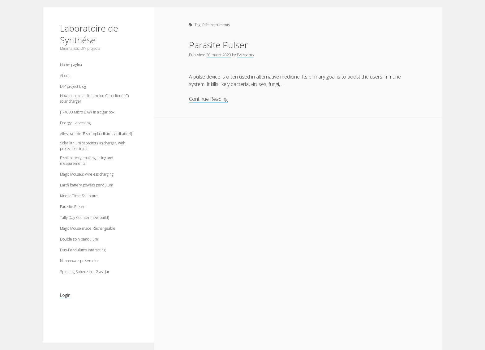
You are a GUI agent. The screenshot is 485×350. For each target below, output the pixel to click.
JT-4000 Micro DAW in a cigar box (87, 112)
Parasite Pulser (72, 206)
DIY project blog (73, 86)
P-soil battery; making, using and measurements (86, 160)
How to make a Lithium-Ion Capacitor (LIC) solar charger (94, 98)
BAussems (245, 55)
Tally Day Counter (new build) (84, 217)
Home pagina (71, 64)
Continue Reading (208, 99)
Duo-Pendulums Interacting (82, 250)
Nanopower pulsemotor (79, 260)
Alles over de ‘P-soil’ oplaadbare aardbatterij (96, 133)
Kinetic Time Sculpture (79, 195)
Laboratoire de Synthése (89, 34)
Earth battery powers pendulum (86, 185)
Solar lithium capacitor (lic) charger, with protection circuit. (92, 145)
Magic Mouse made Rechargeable (87, 228)
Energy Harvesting (75, 123)
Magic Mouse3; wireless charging (87, 174)
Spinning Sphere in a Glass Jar (84, 271)
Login (65, 295)
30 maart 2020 (218, 55)
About (65, 75)
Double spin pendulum (79, 239)
